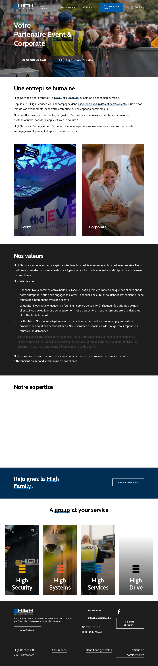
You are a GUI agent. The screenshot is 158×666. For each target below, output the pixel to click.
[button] (34, 60)
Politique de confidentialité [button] (135, 652)
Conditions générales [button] (99, 650)
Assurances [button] (59, 650)
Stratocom (27, 655)
